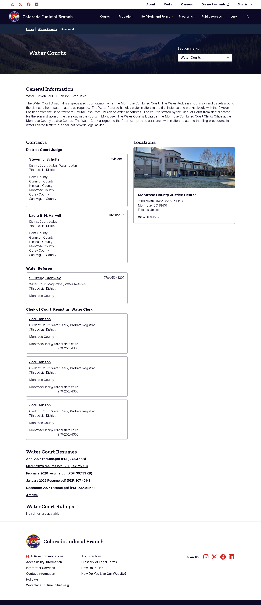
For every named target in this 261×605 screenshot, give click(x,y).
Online (215, 4)
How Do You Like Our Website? (103, 573)
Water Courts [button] (191, 57)
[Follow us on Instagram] (12, 4)
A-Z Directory (91, 556)
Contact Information (40, 573)
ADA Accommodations (44, 556)
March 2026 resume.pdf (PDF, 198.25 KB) (57, 466)
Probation (125, 16)
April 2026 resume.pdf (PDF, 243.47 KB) (56, 459)
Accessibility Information (44, 562)
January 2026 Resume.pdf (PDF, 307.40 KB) (59, 480)
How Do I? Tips (92, 568)
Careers (187, 4)
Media (168, 4)
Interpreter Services (40, 568)
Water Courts (47, 29)
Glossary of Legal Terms (99, 562)
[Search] (247, 16)
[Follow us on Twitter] (20, 4)
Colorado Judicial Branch (41, 16)
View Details (148, 217)
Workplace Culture (48, 585)
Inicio (30, 29)
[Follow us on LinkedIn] (36, 4)
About (150, 4)
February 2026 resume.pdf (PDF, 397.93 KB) (59, 473)
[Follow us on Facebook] (28, 4)
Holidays (32, 579)
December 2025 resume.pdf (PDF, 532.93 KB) (60, 488)
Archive (32, 495)
